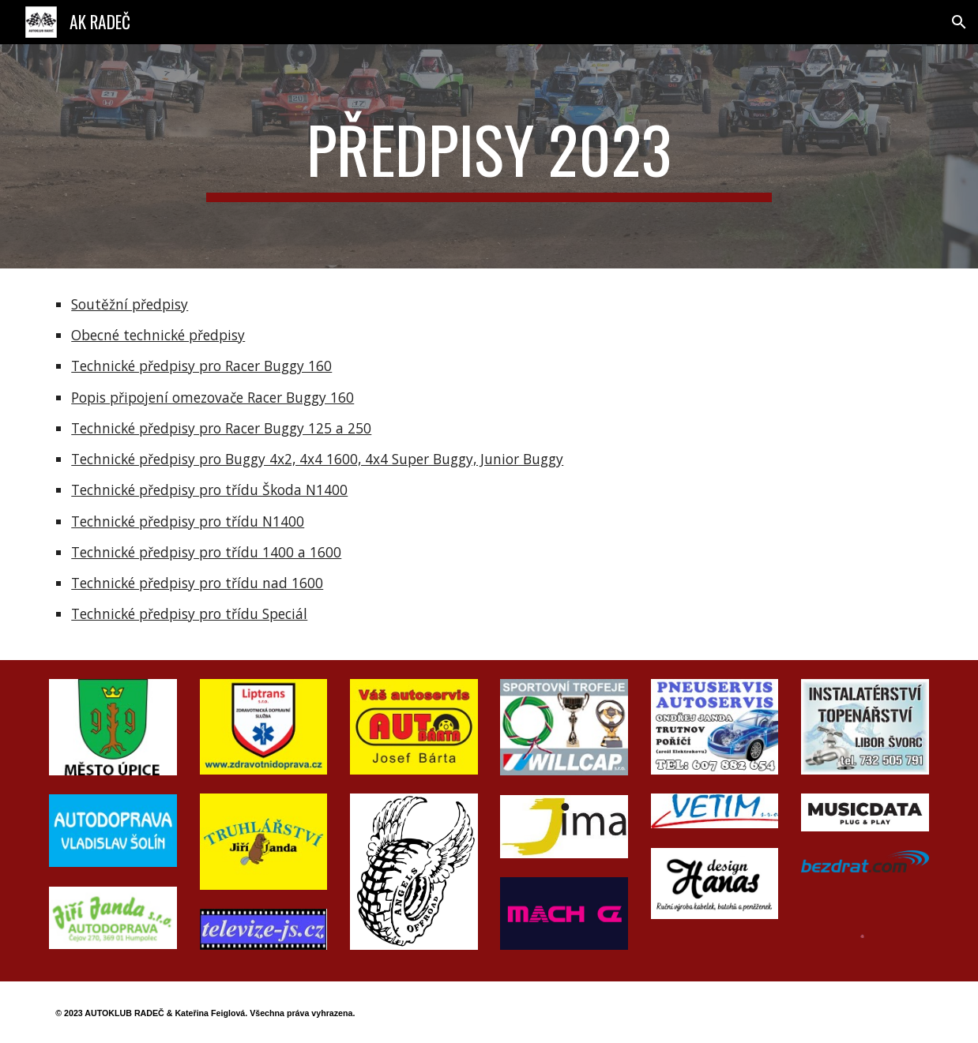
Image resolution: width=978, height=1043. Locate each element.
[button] (959, 22)
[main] (489, 156)
